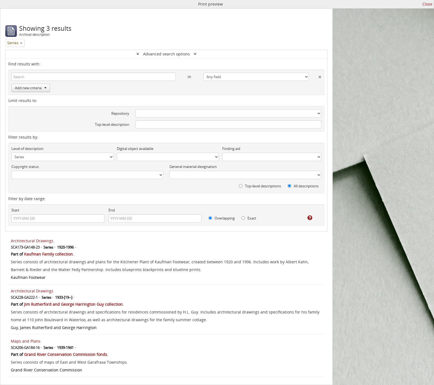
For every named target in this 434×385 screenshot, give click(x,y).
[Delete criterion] (315, 76)
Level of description (27, 148)
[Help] (306, 218)
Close (427, 4)
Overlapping (221, 218)
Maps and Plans (25, 341)
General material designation (193, 166)
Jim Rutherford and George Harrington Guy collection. (74, 304)
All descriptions (303, 185)
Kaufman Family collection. (49, 254)
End (111, 210)
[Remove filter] (21, 43)
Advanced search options (166, 54)
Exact (248, 218)
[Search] (93, 77)
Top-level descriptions (260, 185)
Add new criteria (30, 87)
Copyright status (25, 166)
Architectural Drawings (32, 291)
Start (15, 210)
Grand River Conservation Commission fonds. (66, 354)
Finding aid (231, 148)
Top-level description (112, 124)
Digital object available (135, 148)
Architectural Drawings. (33, 240)
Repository (120, 113)
